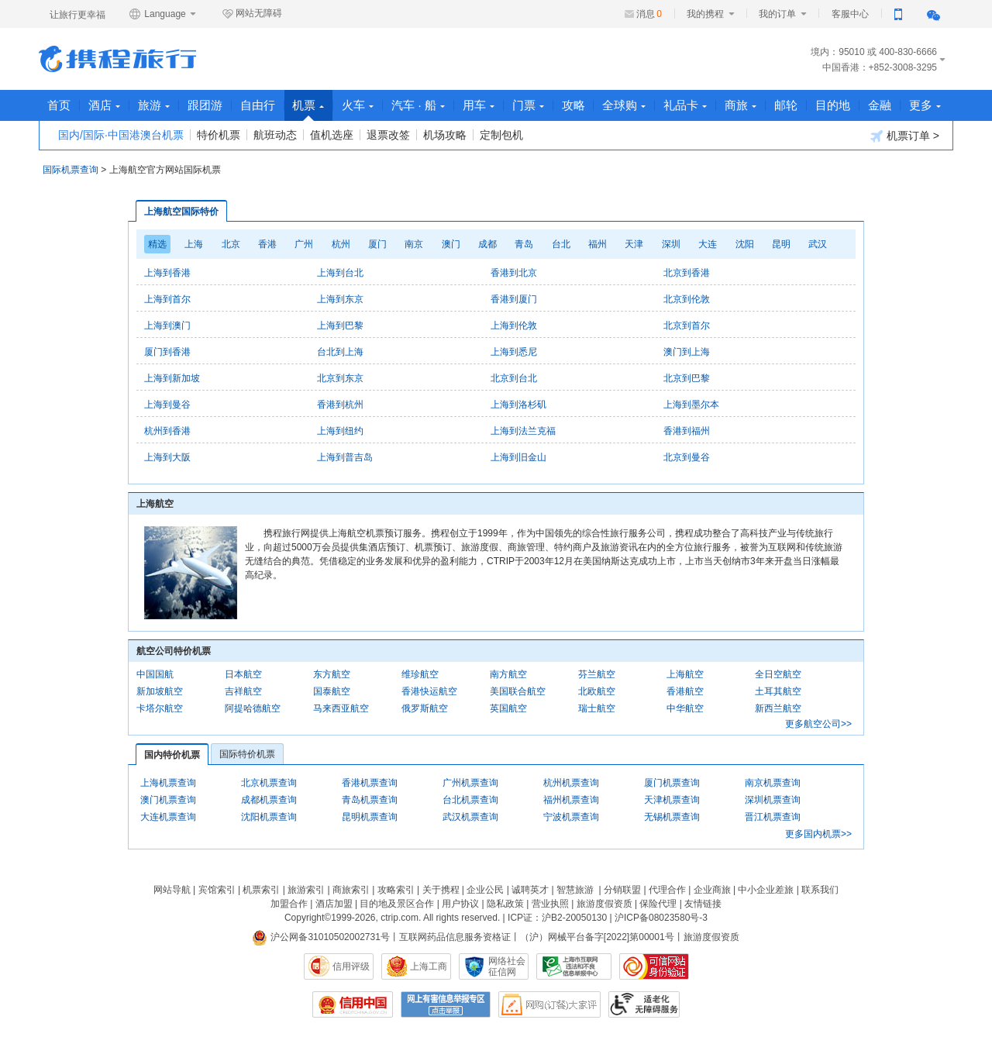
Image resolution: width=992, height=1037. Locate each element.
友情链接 (703, 903)
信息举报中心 (573, 966)
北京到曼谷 (686, 457)
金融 (881, 105)
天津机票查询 (672, 799)
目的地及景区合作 (397, 903)
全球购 (625, 105)
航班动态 (275, 135)
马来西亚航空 (341, 708)
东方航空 (331, 674)
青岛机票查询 (370, 799)
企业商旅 (712, 889)
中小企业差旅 (766, 889)
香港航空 (685, 691)
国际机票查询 (70, 169)
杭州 (341, 244)
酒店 (104, 105)
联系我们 (820, 889)
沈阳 (744, 244)
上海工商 (428, 966)
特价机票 (218, 135)
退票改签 (388, 135)
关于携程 (441, 889)
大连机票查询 (168, 816)
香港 (267, 244)
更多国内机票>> (818, 834)
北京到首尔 (686, 325)
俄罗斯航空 (424, 708)
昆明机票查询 (370, 816)
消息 (649, 14)
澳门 (451, 244)
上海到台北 (340, 272)
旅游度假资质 (604, 903)
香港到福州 (686, 430)
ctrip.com (399, 917)
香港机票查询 (370, 782)
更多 (926, 105)
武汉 (817, 244)
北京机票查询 (269, 782)
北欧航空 (596, 691)
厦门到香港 (167, 351)
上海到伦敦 (514, 325)
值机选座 (331, 135)
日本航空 (243, 674)
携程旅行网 (117, 59)
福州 (597, 244)
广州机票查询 (470, 782)
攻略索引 (396, 889)
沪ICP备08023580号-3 (661, 917)
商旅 (742, 105)
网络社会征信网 (506, 966)
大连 (707, 244)
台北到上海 (340, 351)
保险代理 (658, 903)
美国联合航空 (518, 691)
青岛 (524, 244)
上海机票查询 (168, 782)
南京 (414, 244)
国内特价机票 (172, 754)
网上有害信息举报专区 (446, 1004)
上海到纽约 (340, 430)
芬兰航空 (596, 674)
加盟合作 (289, 903)
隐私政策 (505, 903)
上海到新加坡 (172, 378)
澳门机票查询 (168, 799)
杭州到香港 (167, 430)
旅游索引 (306, 889)
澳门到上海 (686, 351)
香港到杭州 (340, 404)
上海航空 (685, 674)
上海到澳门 (167, 325)
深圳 (671, 244)
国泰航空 (331, 691)
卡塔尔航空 (159, 708)
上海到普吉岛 (345, 457)
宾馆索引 (217, 889)
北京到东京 (340, 378)
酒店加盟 (334, 903)
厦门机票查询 (672, 782)
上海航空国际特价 (181, 211)
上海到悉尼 (514, 351)
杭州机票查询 (571, 782)
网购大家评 (549, 1004)
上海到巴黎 (340, 325)
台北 (561, 244)
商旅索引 (351, 889)
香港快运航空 (429, 691)
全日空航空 (778, 674)
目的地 (834, 105)
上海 (193, 244)
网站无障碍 (252, 14)
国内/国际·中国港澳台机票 (121, 135)
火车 (358, 105)
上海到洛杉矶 (518, 404)
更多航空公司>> (818, 723)
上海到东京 (340, 299)
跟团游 (205, 105)
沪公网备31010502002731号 (321, 937)
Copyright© (307, 917)
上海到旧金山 (518, 457)
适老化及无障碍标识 (644, 1004)
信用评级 (351, 966)
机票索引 (261, 889)
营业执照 (550, 903)
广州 (303, 244)
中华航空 (685, 708)
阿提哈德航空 (253, 708)
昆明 (781, 244)
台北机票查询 (470, 799)
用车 (479, 105)
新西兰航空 (778, 708)
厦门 (377, 244)
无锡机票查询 (672, 816)
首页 (59, 105)
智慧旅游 (575, 889)
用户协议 (460, 903)
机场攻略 (445, 135)
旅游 (154, 105)
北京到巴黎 (686, 378)
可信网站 (654, 966)
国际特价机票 (247, 754)
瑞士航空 (596, 708)
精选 (157, 244)
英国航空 (508, 708)
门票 (529, 105)
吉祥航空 (243, 691)
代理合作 (667, 889)
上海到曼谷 (167, 404)
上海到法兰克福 (523, 430)
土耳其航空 (778, 691)
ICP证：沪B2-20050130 (557, 917)
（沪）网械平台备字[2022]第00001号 (597, 937)
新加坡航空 (159, 691)
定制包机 (501, 135)
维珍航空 (420, 674)
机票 (309, 109)
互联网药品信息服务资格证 (455, 937)
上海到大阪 (167, 457)
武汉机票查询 (470, 816)
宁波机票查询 (571, 816)
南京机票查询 (773, 782)
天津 (634, 244)
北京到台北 (514, 378)
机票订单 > (904, 136)
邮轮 (787, 105)
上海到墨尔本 (691, 404)
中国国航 (155, 674)
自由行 (257, 105)
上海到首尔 (167, 299)
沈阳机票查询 (269, 816)
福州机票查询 (571, 799)
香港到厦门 (514, 299)
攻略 (574, 105)
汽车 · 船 (419, 105)
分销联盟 (622, 889)
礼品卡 (686, 105)
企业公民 (485, 889)
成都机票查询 (269, 799)
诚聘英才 (530, 889)
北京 (231, 244)
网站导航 (172, 889)
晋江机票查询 (773, 816)
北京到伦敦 (686, 299)
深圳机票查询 (773, 799)
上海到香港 (167, 272)
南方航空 (508, 674)
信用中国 (352, 1004)
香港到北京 (514, 272)
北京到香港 (686, 272)
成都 (487, 244)
